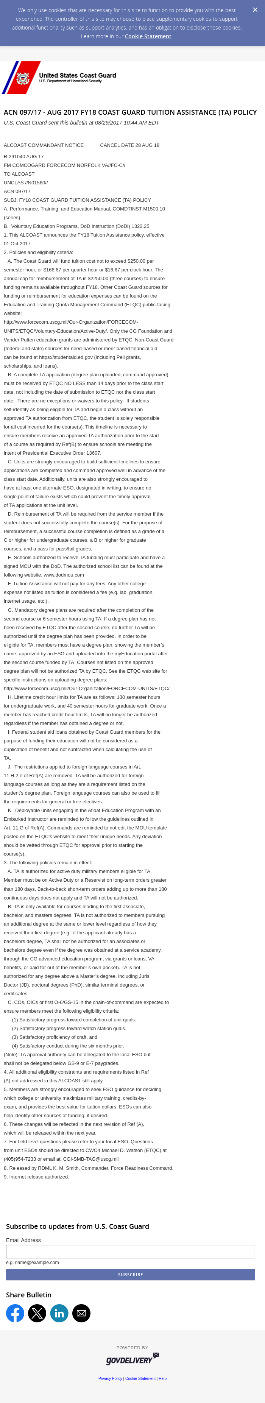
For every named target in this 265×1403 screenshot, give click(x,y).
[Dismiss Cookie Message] (255, 10)
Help (163, 1378)
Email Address (23, 1240)
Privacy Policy (110, 1378)
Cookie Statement (148, 36)
